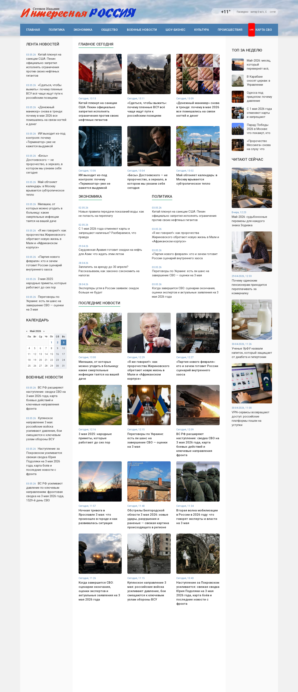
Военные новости (142, 30)
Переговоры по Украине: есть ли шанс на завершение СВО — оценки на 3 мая (45, 303)
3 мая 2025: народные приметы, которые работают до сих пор (46, 283)
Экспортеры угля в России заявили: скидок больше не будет (112, 288)
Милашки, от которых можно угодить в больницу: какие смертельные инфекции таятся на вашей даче (44, 212)
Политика (57, 30)
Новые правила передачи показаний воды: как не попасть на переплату (112, 212)
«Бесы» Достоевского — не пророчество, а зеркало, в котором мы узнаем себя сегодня (44, 164)
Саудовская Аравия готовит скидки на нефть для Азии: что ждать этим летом (112, 250)
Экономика (83, 30)
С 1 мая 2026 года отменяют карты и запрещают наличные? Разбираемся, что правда (112, 231)
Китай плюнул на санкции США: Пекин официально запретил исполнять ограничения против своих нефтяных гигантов (43, 65)
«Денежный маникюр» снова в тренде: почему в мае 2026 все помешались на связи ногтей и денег (46, 115)
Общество (109, 30)
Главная (33, 30)
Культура (201, 30)
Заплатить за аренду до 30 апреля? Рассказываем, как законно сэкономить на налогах (112, 269)
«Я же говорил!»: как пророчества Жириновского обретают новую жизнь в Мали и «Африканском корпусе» (46, 239)
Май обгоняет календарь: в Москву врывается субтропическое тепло (45, 188)
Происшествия (230, 30)
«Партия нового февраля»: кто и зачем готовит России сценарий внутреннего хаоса (44, 263)
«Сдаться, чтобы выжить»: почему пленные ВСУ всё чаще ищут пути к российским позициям (44, 91)
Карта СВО (263, 30)
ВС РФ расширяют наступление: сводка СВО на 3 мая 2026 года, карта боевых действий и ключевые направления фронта (46, 398)
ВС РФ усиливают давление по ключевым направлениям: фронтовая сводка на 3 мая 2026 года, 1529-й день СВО (45, 492)
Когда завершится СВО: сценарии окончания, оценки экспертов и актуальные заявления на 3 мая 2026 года (186, 290)
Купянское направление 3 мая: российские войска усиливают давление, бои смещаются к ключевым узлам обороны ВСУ (44, 428)
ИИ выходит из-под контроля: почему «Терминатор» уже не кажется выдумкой (45, 140)
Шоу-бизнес (175, 30)
